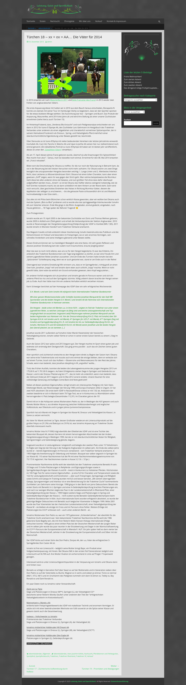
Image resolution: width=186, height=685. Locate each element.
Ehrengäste (69, 21)
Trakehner (54, 656)
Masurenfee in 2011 (59, 100)
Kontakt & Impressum (116, 21)
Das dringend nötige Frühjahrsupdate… (141, 88)
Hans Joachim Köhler (75, 654)
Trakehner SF (81, 656)
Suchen (127, 119)
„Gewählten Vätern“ (53, 149)
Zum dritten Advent (132, 82)
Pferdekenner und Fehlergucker (105, 654)
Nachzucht (55, 21)
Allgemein (46, 654)
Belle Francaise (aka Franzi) (84, 100)
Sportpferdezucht (42, 656)
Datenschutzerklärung (119, 681)
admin (49, 42)
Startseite (31, 21)
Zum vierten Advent (132, 79)
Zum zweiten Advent (133, 85)
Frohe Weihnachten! (133, 76)
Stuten (43, 21)
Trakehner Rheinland (67, 656)
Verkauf (98, 21)
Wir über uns (85, 21)
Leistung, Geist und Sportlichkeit (83, 681)
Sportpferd (31, 656)
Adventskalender (45, 28)
